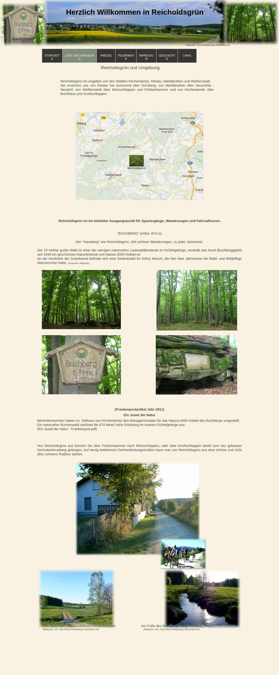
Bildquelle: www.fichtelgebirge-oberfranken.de (208, 45)
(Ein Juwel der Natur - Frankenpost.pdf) (67, 429)
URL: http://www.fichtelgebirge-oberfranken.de (76, 629)
